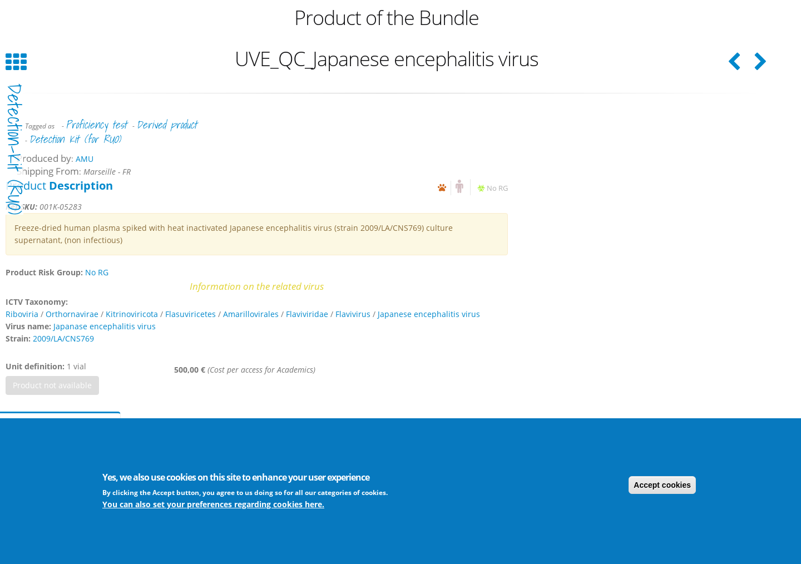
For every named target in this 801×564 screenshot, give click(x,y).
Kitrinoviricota (132, 314)
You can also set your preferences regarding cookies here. (213, 504)
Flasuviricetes (190, 314)
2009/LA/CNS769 (63, 338)
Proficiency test (96, 124)
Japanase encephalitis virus (104, 326)
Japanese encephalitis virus (429, 314)
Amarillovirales (251, 314)
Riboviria (22, 314)
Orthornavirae (72, 314)
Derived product (166, 124)
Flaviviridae (307, 314)
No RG (497, 188)
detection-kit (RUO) (14, 149)
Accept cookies (662, 485)
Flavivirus (352, 314)
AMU (84, 159)
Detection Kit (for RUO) (75, 139)
